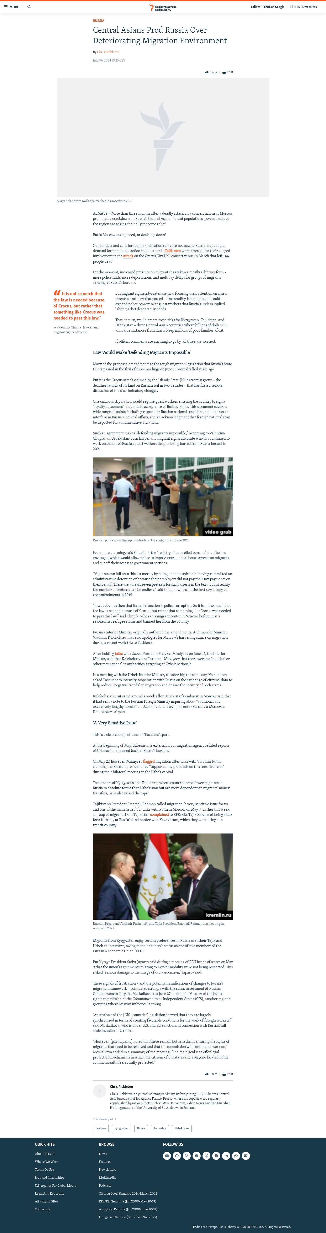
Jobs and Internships (49, 1177)
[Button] (211, 72)
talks (119, 654)
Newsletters (107, 1170)
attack (128, 256)
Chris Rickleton (108, 52)
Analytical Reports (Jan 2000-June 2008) (128, 1209)
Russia (98, 21)
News (103, 1154)
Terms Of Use (44, 1170)
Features (105, 1162)
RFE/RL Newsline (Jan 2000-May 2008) (127, 1201)
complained (159, 815)
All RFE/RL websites (303, 7)
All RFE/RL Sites (46, 1201)
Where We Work (46, 1162)
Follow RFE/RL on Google (267, 7)
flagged (149, 762)
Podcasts (105, 1185)
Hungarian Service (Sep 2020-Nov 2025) (128, 1217)
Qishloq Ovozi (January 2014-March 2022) (128, 1193)
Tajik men (173, 251)
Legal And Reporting (49, 1193)
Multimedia (107, 1177)
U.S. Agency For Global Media (55, 1185)
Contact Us (42, 1209)
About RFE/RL (45, 1154)
